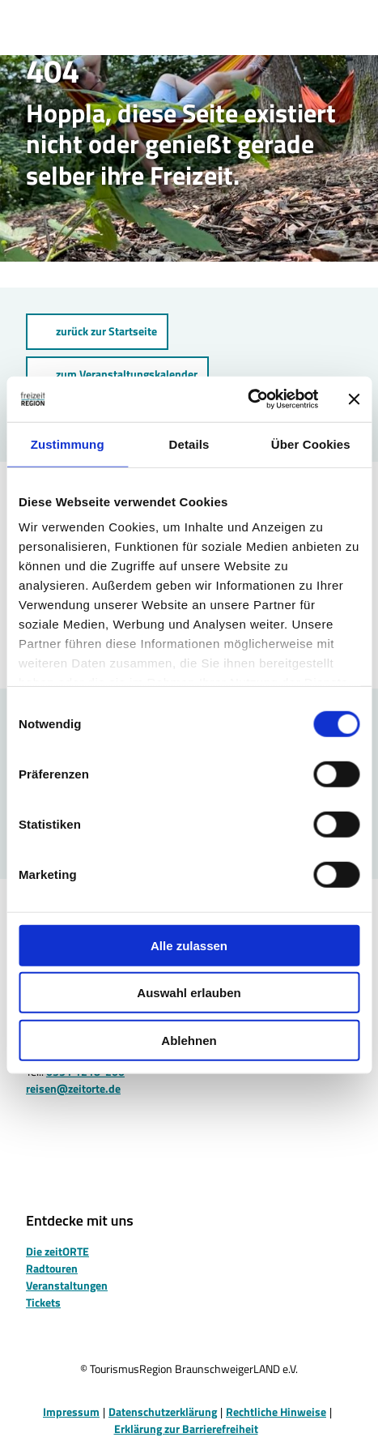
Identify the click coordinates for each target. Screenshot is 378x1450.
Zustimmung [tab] (67, 443)
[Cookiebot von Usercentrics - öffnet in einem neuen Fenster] (247, 399)
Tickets (43, 1301)
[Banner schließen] (353, 399)
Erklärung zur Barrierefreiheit (186, 1428)
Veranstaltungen (67, 1284)
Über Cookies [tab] (310, 443)
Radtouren (52, 1267)
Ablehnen (188, 1040)
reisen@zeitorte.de (73, 1088)
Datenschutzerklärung (162, 1411)
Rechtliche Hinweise (276, 1411)
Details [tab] (189, 443)
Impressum (71, 1411)
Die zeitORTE (57, 1250)
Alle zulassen (189, 945)
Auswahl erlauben (188, 993)
